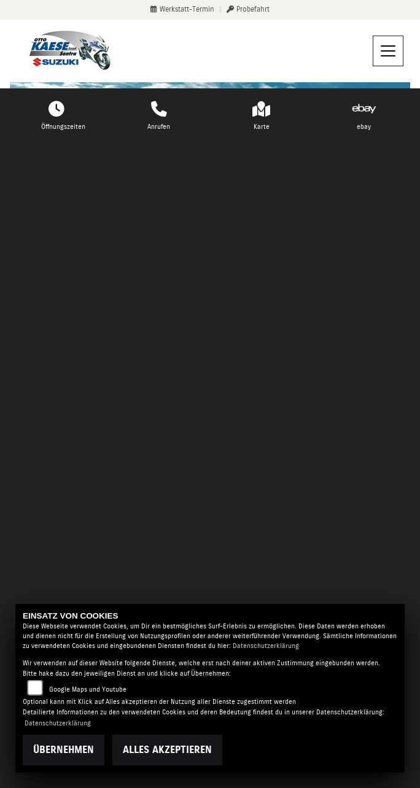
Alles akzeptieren (167, 749)
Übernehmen (63, 749)
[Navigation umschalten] (388, 51)
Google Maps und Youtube (87, 689)
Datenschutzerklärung (266, 646)
